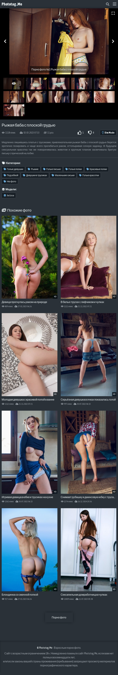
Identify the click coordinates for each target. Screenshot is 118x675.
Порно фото (59, 617)
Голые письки (52, 169)
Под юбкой (11, 175)
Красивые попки (97, 169)
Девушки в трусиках (35, 175)
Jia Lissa (9, 195)
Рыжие (33, 169)
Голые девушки (13, 169)
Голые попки (73, 169)
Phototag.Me (12, 4)
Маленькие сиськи (63, 175)
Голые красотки (89, 175)
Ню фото (10, 181)
